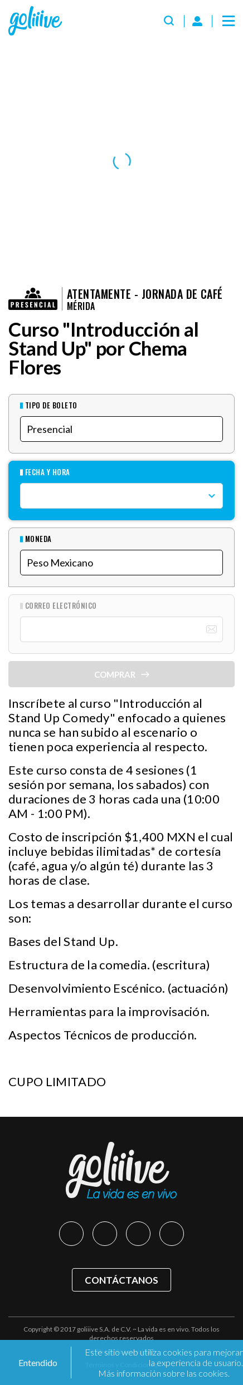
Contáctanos (121, 1280)
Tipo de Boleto (51, 405)
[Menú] (228, 21)
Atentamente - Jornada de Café (145, 293)
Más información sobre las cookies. (164, 1373)
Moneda (38, 539)
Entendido (37, 1362)
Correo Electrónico (61, 605)
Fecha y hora (47, 472)
